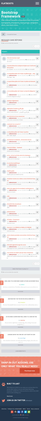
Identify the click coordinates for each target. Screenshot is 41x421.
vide (8, 196)
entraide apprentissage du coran (16, 245)
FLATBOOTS (7, 3)
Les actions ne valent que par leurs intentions (20, 252)
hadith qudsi (10, 171)
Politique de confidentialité (15, 409)
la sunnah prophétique (13, 163)
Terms (28, 409)
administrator (13, 75)
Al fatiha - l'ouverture (13, 219)
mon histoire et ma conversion (15, 116)
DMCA (24, 409)
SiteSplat (22, 302)
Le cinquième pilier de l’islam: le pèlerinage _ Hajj (21, 73)
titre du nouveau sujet (13, 58)
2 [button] (35, 46)
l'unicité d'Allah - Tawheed (14, 147)
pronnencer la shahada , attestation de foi (19, 140)
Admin (22, 284)
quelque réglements (13, 101)
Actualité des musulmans (14, 204)
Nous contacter (35, 409)
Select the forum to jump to (20, 269)
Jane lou (22, 320)
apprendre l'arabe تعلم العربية (15, 108)
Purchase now (30, 371)
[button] (38, 46)
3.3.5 (23, 16)
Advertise (4, 409)
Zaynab (11, 69)
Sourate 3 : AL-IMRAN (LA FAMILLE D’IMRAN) (19, 227)
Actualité (32, 69)
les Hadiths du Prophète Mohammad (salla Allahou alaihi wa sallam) (22, 256)
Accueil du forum (11, 34)
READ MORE (20, 291)
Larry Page (22, 338)
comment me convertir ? (14, 124)
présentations (11, 212)
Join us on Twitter (19, 400)
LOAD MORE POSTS (20, 351)
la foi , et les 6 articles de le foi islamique (18, 155)
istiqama (11, 59)
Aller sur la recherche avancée (10, 43)
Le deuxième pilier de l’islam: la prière (17, 132)
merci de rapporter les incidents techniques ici (20, 188)
